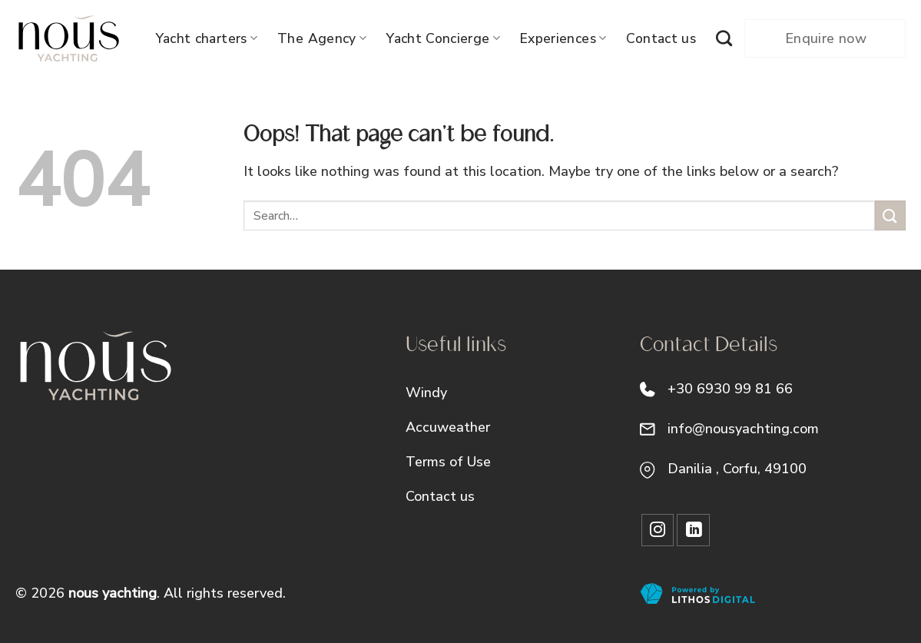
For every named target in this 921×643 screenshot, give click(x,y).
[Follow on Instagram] (657, 530)
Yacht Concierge (443, 38)
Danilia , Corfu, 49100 (737, 468)
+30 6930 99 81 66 (730, 389)
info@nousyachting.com (743, 428)
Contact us (661, 38)
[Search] (724, 38)
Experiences (563, 38)
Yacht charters (206, 38)
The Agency (321, 38)
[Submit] (890, 215)
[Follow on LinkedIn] (693, 530)
